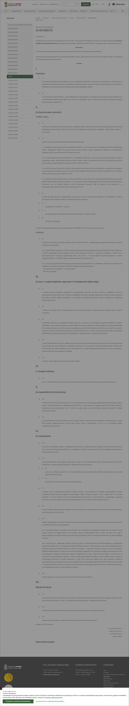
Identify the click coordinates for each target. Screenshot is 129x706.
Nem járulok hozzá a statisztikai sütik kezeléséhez (50, 701)
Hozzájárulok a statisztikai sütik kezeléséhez (18, 701)
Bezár (1, 689)
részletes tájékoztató (52, 697)
